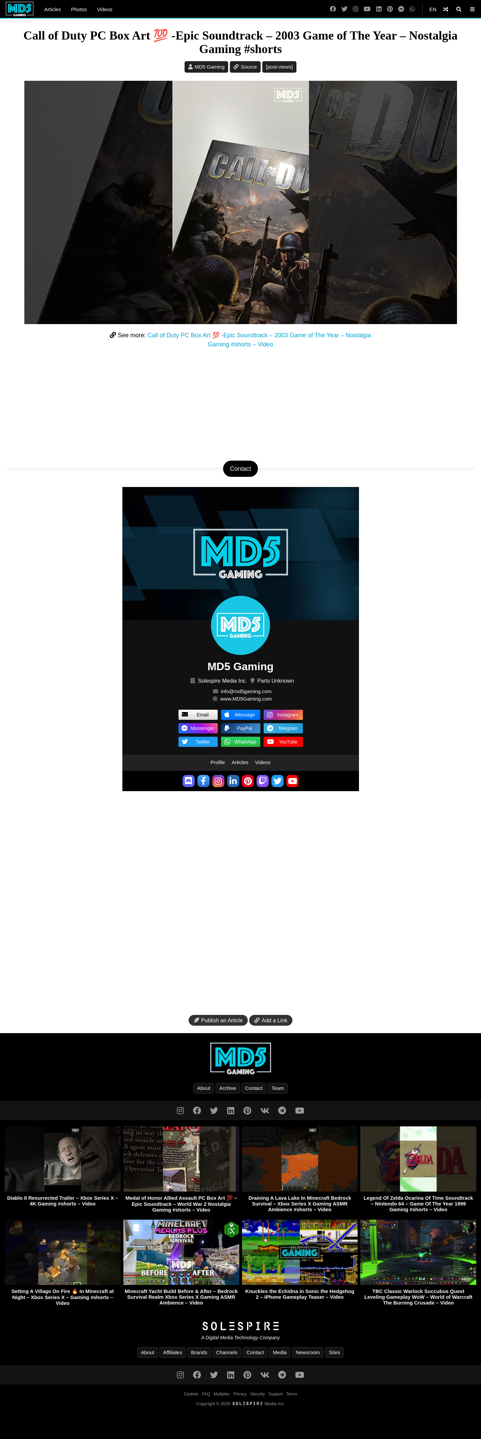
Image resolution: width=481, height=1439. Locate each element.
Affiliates (172, 1352)
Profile (218, 762)
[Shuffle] (446, 9)
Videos (105, 9)
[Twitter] (344, 9)
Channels (226, 1352)
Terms (291, 1394)
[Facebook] (333, 9)
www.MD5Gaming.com (246, 699)
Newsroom (308, 1352)
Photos (79, 9)
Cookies (191, 1394)
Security (257, 1394)
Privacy (239, 1394)
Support (275, 1394)
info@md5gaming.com (246, 691)
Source (249, 67)
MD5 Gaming (209, 67)
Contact (254, 1088)
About (203, 1088)
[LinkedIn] (379, 9)
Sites (334, 1352)
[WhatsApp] (412, 9)
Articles (52, 9)
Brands (199, 1352)
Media (280, 1352)
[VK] (264, 1110)
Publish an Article (218, 1020)
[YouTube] (367, 9)
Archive (227, 1088)
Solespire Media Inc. (222, 681)
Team (277, 1088)
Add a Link (270, 1020)
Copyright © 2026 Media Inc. (240, 1403)
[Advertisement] (240, 403)
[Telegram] (282, 1110)
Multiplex (222, 1394)
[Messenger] (401, 9)
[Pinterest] (390, 9)
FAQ (206, 1394)
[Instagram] (355, 9)
